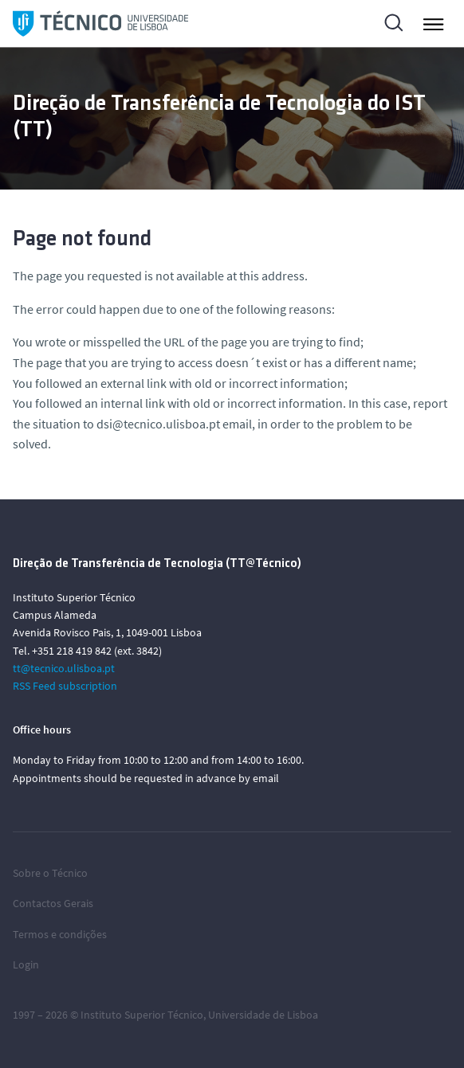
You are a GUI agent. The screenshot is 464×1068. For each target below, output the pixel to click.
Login (26, 964)
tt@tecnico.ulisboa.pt (64, 668)
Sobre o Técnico (50, 873)
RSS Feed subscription (65, 686)
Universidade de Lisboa (263, 1014)
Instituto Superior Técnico (142, 1014)
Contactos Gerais (53, 903)
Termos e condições (60, 934)
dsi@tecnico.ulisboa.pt (158, 424)
